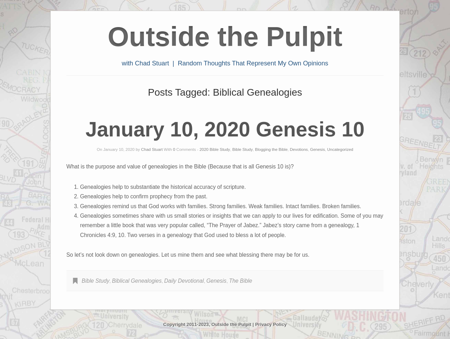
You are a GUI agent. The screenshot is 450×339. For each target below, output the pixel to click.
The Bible (240, 281)
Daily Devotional (184, 281)
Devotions (299, 149)
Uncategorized (340, 149)
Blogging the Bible (271, 149)
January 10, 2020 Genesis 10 (225, 129)
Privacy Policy (271, 324)
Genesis (317, 149)
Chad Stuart (151, 149)
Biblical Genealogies (136, 281)
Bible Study (242, 149)
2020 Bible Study (214, 149)
